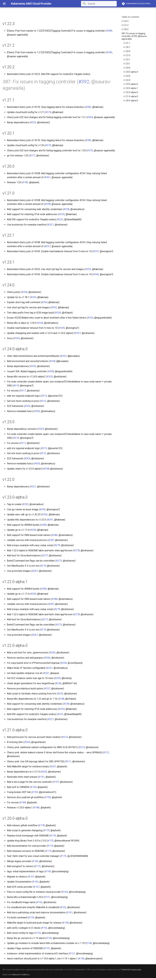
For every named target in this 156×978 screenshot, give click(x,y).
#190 (48, 797)
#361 (48, 177)
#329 (41, 428)
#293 (25, 504)
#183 (25, 182)
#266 (47, 657)
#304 (27, 406)
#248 (61, 698)
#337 (78, 333)
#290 (33, 529)
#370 (90, 150)
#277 (45, 555)
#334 (90, 317)
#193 (35, 792)
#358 (48, 204)
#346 (96, 274)
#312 (43, 401)
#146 (89, 943)
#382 (88, 107)
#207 (53, 766)
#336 (17, 338)
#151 (47, 897)
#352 (54, 307)
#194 (34, 787)
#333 (64, 356)
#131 (72, 953)
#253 (60, 693)
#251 (50, 667)
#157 (37, 886)
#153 (44, 927)
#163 (40, 902)
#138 (66, 922)
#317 (23, 390)
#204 (27, 742)
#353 (88, 269)
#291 (50, 519)
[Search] (99, 3)
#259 (58, 678)
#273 (59, 560)
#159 (31, 917)
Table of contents (130, 17)
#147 (47, 948)
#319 (16, 385)
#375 (48, 145)
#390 (109, 52)
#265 (52, 652)
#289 (44, 524)
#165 (35, 881)
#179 (47, 830)
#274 (43, 565)
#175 (48, 851)
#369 (90, 117)
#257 (47, 688)
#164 (65, 891)
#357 (48, 246)
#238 (66, 209)
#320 (50, 376)
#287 (51, 540)
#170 (50, 840)
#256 (59, 683)
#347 (96, 251)
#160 (35, 861)
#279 (57, 545)
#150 (49, 938)
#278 (77, 550)
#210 (82, 747)
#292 (45, 514)
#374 (48, 112)
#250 (64, 662)
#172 (38, 866)
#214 (65, 737)
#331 (33, 486)
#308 (51, 371)
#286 (55, 535)
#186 (37, 807)
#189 (23, 802)
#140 (81, 958)
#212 (106, 752)
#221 (51, 224)
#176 (53, 835)
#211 (68, 761)
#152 (38, 932)
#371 (32, 155)
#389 (109, 30)
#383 (88, 140)
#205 (44, 771)
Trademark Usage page (131, 969)
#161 (70, 912)
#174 (50, 845)
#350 (58, 312)
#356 (24, 292)
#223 (60, 219)
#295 (43, 509)
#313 (44, 395)
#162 (63, 907)
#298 (46, 468)
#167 (31, 876)
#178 (42, 825)
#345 (62, 327)
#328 (52, 361)
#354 (44, 302)
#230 (62, 214)
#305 (37, 411)
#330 (33, 366)
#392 (83, 82)
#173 (63, 856)
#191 (42, 776)
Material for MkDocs (21, 974)
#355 (33, 297)
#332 (33, 122)
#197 (56, 781)
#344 (40, 322)
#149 (48, 871)
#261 (46, 673)
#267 (35, 570)
